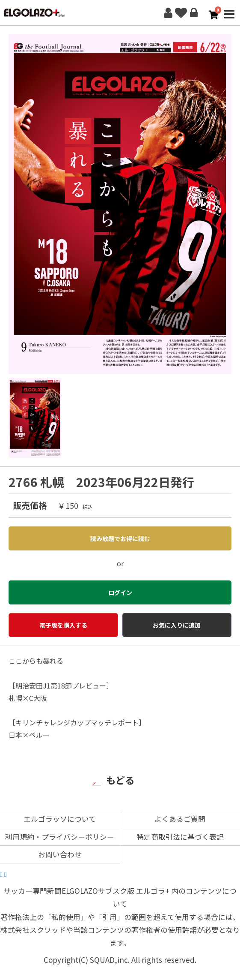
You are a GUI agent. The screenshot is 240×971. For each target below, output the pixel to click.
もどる (120, 780)
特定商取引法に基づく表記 (180, 836)
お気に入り (181, 12)
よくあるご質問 (179, 818)
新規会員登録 (168, 12)
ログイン (193, 12)
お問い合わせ (60, 854)
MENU (229, 18)
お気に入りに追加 (177, 625)
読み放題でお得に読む (120, 538)
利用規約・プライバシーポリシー (59, 836)
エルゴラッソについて (60, 818)
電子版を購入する (63, 625)
